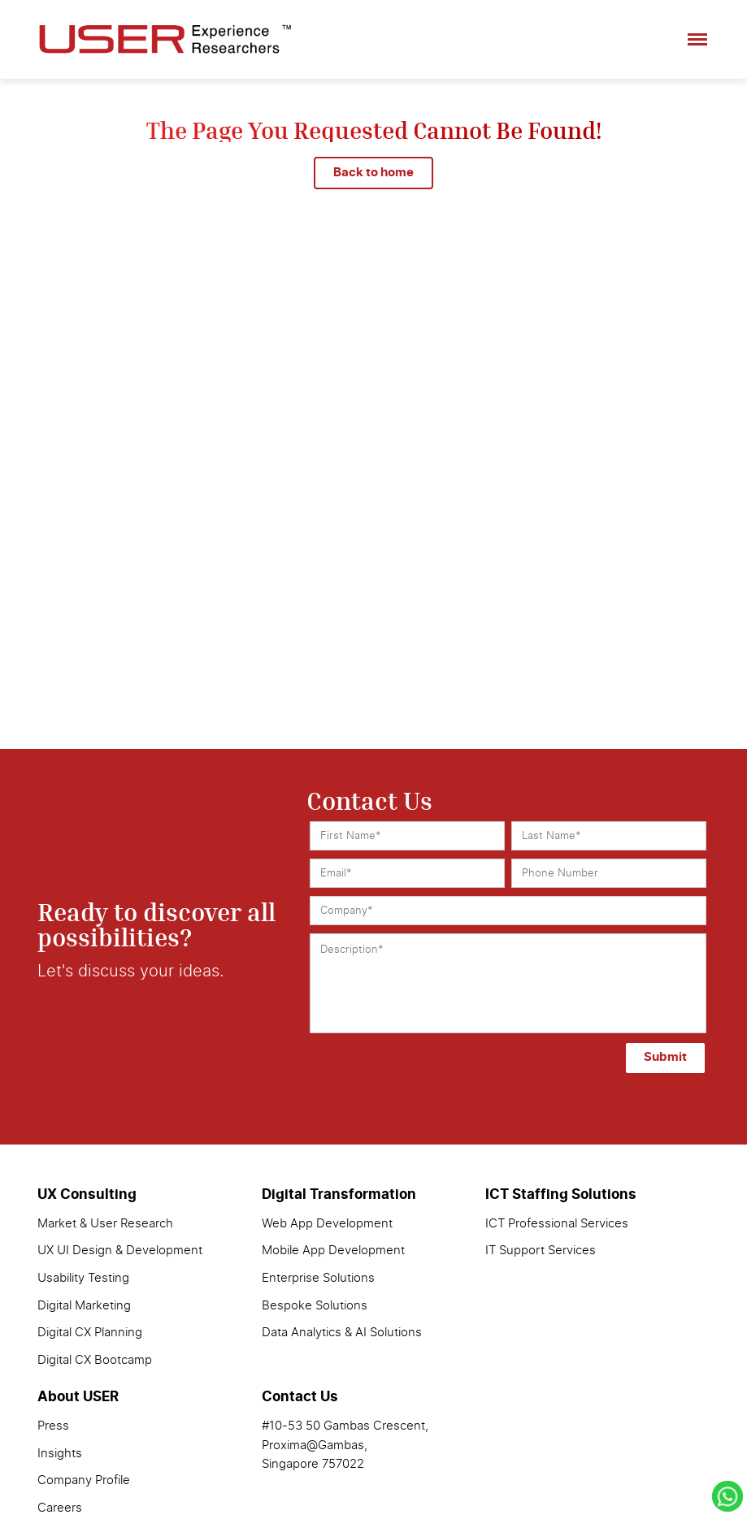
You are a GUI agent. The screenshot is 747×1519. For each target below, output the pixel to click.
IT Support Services (540, 1250)
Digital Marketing (84, 1306)
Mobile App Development (333, 1250)
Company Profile (83, 1480)
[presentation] (384, 1060)
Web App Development (327, 1224)
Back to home (373, 173)
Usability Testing (83, 1278)
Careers (59, 1508)
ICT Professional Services (556, 1224)
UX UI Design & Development (119, 1250)
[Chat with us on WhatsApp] (727, 1499)
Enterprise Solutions (318, 1278)
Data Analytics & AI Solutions (342, 1332)
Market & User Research (105, 1224)
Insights (59, 1454)
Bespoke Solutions (314, 1306)
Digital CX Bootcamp (94, 1360)
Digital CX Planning (89, 1332)
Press (53, 1426)
